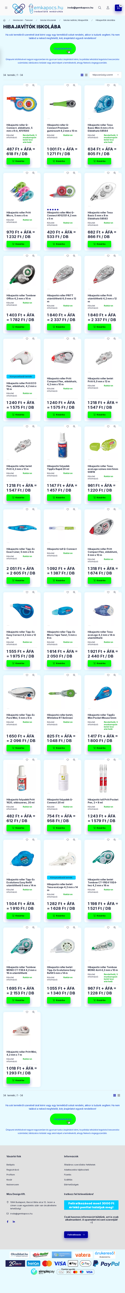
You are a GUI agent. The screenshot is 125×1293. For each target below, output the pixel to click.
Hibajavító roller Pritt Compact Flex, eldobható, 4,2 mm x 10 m (62, 381)
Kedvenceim (13, 1184)
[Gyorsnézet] (33, 85)
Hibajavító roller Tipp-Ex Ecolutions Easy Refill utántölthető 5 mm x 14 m (21, 882)
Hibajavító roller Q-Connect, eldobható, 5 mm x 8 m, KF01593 (20, 128)
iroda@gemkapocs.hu (80, 7)
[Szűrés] (3, 58)
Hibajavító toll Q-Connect (62, 549)
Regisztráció (13, 1169)
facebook (7, 1221)
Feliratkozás (74, 1234)
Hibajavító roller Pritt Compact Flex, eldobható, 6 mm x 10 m (103, 552)
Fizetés (67, 1174)
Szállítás (68, 1179)
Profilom (11, 1174)
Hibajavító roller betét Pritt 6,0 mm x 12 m (100, 380)
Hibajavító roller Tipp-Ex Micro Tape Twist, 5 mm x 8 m (62, 634)
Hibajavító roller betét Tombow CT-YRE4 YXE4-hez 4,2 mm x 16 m (102, 882)
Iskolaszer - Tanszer (23, 20)
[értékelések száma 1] (53, 209)
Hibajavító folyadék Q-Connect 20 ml (60, 801)
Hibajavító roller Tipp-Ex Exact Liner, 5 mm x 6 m (21, 550)
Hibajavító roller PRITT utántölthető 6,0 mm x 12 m (61, 298)
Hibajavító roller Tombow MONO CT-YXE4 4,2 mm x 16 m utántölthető (21, 970)
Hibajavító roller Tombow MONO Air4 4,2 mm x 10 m (103, 968)
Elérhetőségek (71, 1184)
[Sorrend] (105, 75)
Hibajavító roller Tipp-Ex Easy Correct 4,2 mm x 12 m (21, 634)
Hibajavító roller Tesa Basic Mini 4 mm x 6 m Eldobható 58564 (101, 128)
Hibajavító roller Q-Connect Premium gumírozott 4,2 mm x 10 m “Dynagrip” (62, 129)
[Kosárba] (18, 161)
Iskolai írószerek (48, 20)
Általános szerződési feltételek (79, 1164)
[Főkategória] (4, 20)
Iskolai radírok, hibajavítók (75, 20)
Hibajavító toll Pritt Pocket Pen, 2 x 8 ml (103, 801)
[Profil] (108, 8)
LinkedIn (14, 1221)
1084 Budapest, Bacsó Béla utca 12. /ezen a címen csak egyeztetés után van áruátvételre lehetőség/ (33, 1205)
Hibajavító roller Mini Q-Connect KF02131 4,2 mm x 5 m (61, 215)
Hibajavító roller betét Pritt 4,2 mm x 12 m (19, 467)
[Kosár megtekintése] (118, 8)
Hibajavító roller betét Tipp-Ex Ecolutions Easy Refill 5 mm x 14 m (61, 970)
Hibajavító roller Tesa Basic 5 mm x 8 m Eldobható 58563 (100, 215)
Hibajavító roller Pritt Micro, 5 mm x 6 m (19, 214)
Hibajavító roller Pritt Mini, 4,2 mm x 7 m (22, 1053)
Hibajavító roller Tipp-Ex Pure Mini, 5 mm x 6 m (21, 716)
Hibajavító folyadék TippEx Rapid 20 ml (58, 467)
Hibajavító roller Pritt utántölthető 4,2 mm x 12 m (102, 298)
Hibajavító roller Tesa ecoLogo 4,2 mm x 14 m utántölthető (101, 634)
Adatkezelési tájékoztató (76, 1169)
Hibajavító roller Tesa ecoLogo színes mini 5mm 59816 (103, 469)
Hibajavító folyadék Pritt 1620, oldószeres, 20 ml (21, 801)
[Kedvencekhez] (27, 85)
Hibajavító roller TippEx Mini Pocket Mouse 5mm (102, 716)
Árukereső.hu (104, 1257)
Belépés (11, 1164)
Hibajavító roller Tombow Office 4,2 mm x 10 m (21, 297)
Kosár (9, 1179)
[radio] (86, 75)
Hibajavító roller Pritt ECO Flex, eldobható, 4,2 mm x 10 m (21, 386)
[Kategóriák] (6, 8)
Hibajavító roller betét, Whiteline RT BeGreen (60, 716)
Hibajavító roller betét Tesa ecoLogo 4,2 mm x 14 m (62, 887)
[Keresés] (100, 8)
